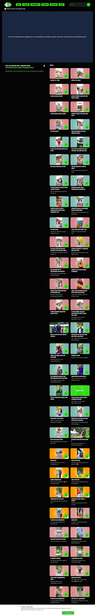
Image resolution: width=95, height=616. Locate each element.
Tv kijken (25, 4)
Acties (61, 4)
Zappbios (45, 4)
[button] (8, 57)
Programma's (35, 4)
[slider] (47, 54)
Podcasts (53, 4)
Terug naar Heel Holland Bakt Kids (16, 9)
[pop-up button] (84, 57)
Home (18, 4)
